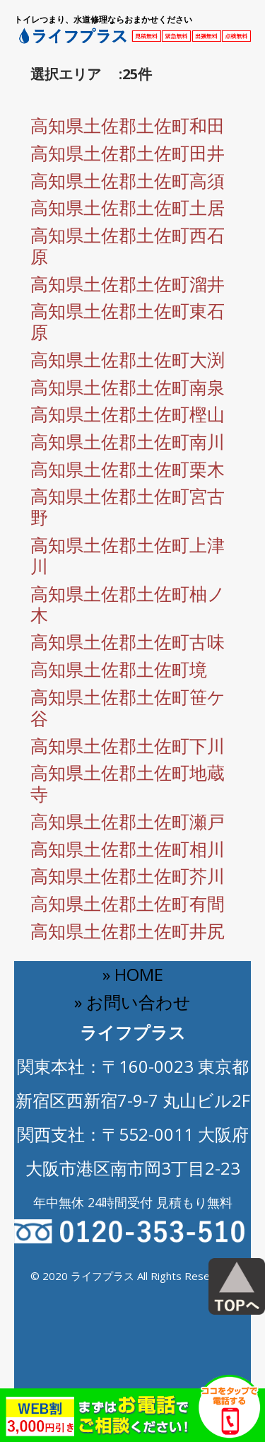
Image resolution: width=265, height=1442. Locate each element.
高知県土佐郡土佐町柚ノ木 (127, 604)
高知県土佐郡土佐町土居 (127, 207)
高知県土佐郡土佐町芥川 (127, 876)
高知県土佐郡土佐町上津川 (127, 555)
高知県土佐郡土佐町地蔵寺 (127, 783)
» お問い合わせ (132, 1001)
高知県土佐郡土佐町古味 (127, 641)
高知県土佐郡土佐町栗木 (127, 469)
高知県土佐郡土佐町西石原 (127, 245)
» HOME (132, 974)
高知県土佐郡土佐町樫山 (127, 414)
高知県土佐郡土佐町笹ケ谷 (127, 707)
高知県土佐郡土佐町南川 (127, 441)
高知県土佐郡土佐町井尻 (127, 931)
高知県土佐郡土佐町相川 (127, 849)
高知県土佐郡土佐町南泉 (127, 387)
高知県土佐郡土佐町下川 (127, 745)
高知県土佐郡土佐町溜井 (127, 284)
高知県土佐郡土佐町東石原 (127, 321)
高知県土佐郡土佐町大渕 (127, 359)
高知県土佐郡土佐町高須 (127, 180)
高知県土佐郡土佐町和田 (127, 125)
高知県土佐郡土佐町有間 (127, 903)
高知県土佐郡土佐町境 (118, 669)
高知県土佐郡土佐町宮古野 (127, 506)
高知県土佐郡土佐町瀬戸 (127, 821)
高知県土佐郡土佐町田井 (127, 153)
